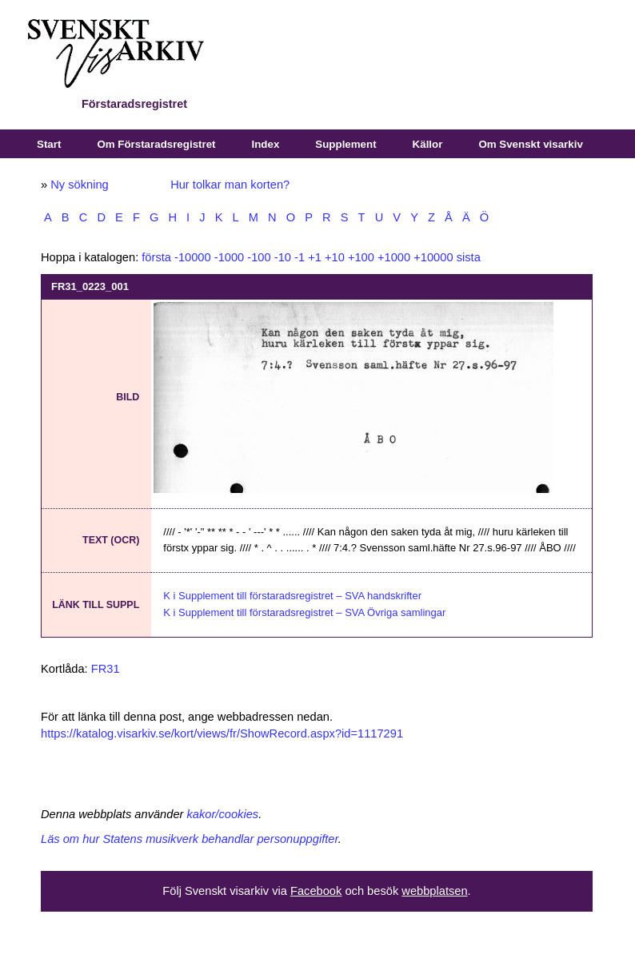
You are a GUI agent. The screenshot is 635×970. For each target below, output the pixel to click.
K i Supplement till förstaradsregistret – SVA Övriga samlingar (304, 612)
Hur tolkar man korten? (230, 184)
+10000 (433, 257)
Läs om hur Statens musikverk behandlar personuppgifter (189, 839)
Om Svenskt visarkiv (530, 144)
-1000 (229, 257)
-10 (282, 257)
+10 (335, 257)
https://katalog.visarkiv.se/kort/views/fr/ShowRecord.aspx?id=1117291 (222, 733)
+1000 (393, 257)
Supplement (345, 144)
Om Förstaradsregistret (156, 144)
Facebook (315, 891)
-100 (258, 257)
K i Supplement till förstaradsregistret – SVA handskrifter (292, 596)
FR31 (105, 668)
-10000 (192, 257)
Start (49, 144)
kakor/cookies (223, 814)
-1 (299, 257)
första (156, 257)
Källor (428, 144)
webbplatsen (434, 891)
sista (469, 257)
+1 (314, 257)
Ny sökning (79, 184)
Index (266, 144)
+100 (361, 257)
